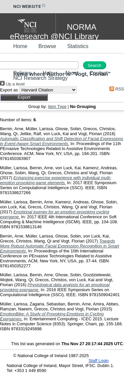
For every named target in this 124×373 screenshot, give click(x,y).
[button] (24, 97)
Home (20, 46)
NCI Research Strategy (40, 78)
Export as (9, 89)
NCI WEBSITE (29, 6)
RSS (115, 88)
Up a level (12, 83)
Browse (47, 46)
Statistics (77, 46)
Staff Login (99, 360)
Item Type (57, 106)
